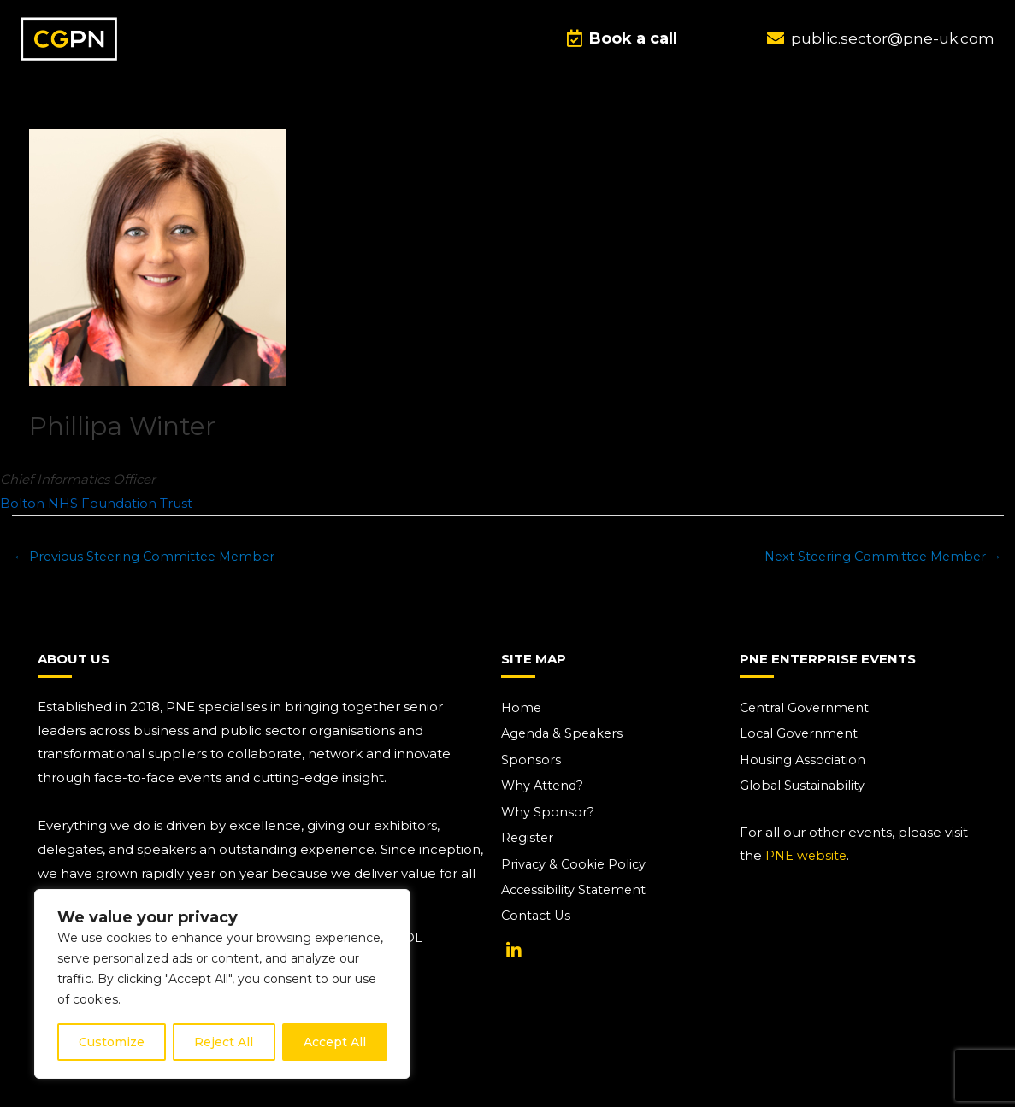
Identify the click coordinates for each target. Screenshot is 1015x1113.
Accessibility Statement (576, 897)
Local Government (800, 738)
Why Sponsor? (548, 818)
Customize (112, 1042)
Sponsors (531, 765)
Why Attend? (544, 791)
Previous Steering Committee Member (149, 559)
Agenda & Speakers (564, 738)
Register (528, 844)
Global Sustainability (804, 791)
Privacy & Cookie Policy (575, 871)
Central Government (806, 712)
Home (522, 712)
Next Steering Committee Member (879, 559)
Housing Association (805, 765)
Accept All (335, 1042)
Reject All (223, 1042)
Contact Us (537, 924)
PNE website (807, 861)
